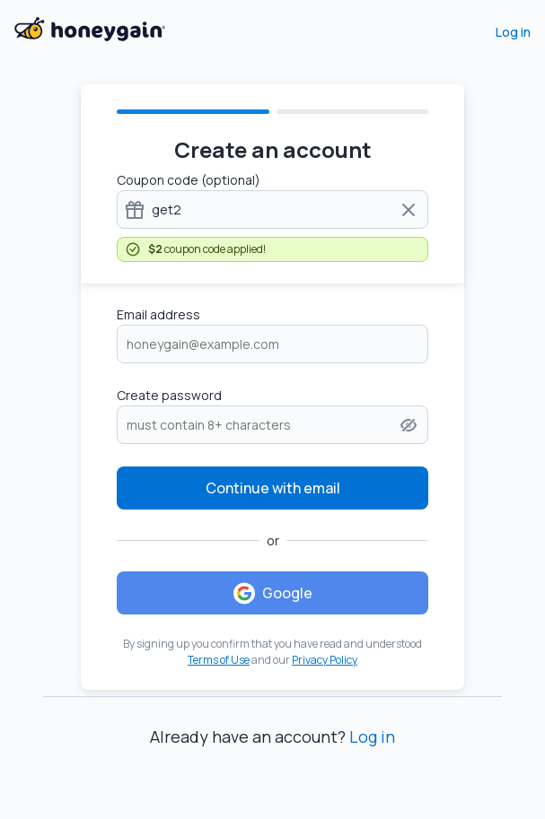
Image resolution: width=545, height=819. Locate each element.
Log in (513, 31)
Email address (158, 314)
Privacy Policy (324, 659)
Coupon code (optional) (188, 179)
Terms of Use (219, 659)
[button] (408, 425)
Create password (169, 395)
